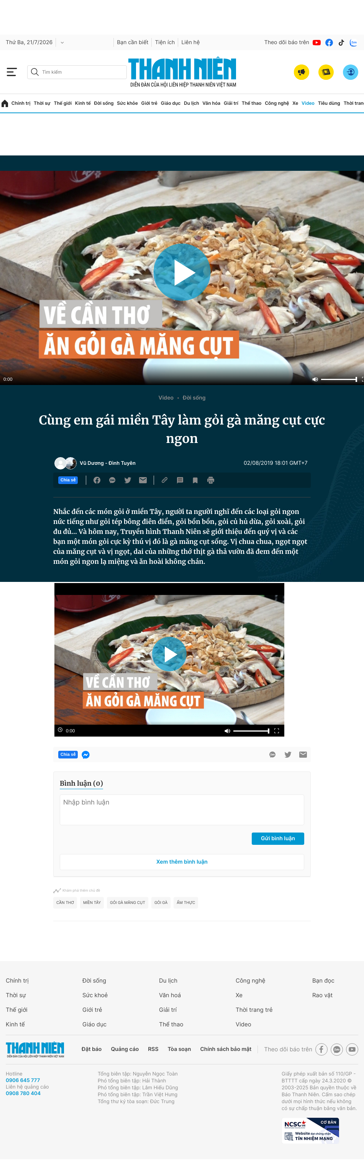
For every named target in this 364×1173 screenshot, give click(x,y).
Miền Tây (92, 902)
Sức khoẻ (95, 995)
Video (308, 103)
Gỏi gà (160, 902)
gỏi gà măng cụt (127, 902)
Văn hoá (170, 995)
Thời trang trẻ (254, 1009)
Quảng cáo (125, 1049)
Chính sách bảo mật (225, 1049)
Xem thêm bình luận (182, 862)
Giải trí (231, 103)
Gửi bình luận (278, 838)
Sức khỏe (127, 103)
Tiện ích (165, 42)
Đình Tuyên (121, 463)
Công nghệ (277, 103)
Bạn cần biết (132, 42)
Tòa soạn (179, 1049)
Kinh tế (83, 103)
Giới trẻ (149, 103)
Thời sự (42, 103)
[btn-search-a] (34, 72)
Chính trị (21, 103)
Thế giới (63, 103)
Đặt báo (92, 1049)
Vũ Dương (92, 463)
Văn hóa (211, 103)
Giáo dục (171, 103)
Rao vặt (322, 995)
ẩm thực (186, 902)
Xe (295, 103)
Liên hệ (190, 42)
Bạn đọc (323, 980)
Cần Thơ (65, 902)
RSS (153, 1049)
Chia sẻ (68, 480)
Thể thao (252, 103)
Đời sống (104, 103)
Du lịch (191, 103)
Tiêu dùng (329, 103)
